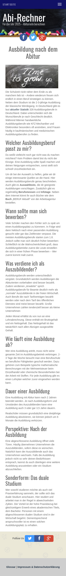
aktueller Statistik (19, 109)
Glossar (11, 567)
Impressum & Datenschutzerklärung (39, 567)
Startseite (9, 4)
